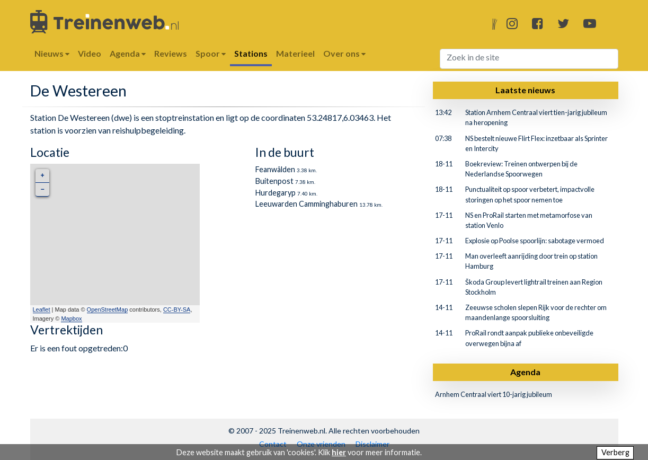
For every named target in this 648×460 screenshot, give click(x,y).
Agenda (525, 372)
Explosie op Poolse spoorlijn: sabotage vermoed (534, 240)
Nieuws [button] (51, 53)
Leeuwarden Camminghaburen (306, 203)
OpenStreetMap (107, 309)
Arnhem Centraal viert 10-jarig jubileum (493, 394)
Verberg (615, 452)
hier (339, 452)
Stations (251, 53)
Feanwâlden (275, 169)
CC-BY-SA (177, 309)
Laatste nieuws (525, 90)
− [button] (42, 189)
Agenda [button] (128, 53)
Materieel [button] (295, 53)
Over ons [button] (344, 53)
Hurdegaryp (275, 192)
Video (89, 53)
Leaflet (41, 309)
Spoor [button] (211, 53)
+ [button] (42, 175)
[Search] (529, 59)
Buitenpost (274, 180)
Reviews (170, 53)
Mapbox (71, 318)
